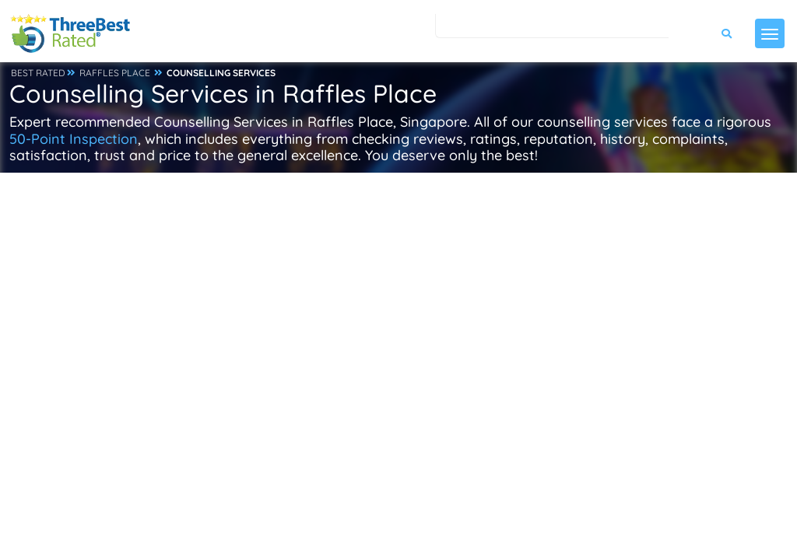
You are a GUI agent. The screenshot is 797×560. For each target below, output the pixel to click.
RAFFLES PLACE (114, 73)
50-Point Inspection (73, 139)
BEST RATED (38, 73)
